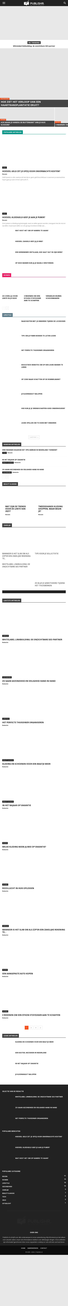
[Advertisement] (34, 23)
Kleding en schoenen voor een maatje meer (26, 783)
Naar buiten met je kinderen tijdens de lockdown (43, 321)
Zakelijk (5, 655)
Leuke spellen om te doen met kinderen (38, 423)
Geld (4, 167)
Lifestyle (6, 738)
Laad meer (34, 437)
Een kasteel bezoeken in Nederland (30, 1072)
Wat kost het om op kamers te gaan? (31, 230)
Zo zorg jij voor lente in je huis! (10, 297)
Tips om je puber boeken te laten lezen (38, 336)
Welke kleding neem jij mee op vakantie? (24, 866)
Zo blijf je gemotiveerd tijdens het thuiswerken (50, 603)
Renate (4, 174)
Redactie (18, 462)
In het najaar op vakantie (13, 460)
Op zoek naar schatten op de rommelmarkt (40, 379)
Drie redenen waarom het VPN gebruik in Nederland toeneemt (29, 450)
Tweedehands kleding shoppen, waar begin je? (50, 508)
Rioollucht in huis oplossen (18, 907)
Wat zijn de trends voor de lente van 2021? (15, 508)
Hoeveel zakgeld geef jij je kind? (29, 241)
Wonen (3, 120)
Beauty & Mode (8, 462)
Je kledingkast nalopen (31, 394)
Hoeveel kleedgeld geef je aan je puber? (23, 217)
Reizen (5, 862)
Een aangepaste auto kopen (17, 993)
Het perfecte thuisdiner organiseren (37, 350)
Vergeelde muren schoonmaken (53, 297)
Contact (43, 1261)
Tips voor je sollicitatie (46, 563)
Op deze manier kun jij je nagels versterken (34, 263)
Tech (4, 453)
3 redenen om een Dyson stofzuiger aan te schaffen (32, 298)
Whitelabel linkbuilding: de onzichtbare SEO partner (34, 46)
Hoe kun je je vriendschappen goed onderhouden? (43, 408)
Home (23, 1261)
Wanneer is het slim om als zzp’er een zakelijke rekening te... (16, 565)
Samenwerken (32, 1261)
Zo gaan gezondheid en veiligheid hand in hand (23, 469)
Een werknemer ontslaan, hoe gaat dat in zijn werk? (39, 252)
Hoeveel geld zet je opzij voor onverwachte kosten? (31, 171)
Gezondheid (5, 99)
